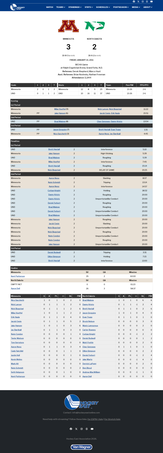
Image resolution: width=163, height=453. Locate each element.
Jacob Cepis (105, 113)
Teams (59, 7)
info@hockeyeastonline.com (86, 409)
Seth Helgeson (17, 369)
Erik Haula (115, 113)
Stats (88, 7)
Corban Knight (54, 190)
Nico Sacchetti (60, 133)
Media (135, 7)
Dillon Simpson (54, 255)
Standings (73, 7)
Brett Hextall (104, 129)
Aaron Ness (104, 133)
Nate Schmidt (54, 181)
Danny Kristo (116, 121)
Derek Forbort (54, 202)
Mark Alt (15, 361)
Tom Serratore (17, 340)
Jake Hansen (59, 113)
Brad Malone (59, 121)
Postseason (120, 7)
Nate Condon (54, 234)
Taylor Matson (17, 336)
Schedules (102, 7)
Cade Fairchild (17, 348)
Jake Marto (87, 356)
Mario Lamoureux (90, 323)
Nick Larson (103, 109)
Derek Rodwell (54, 251)
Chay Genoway (103, 121)
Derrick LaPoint (89, 361)
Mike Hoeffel (60, 109)
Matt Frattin (88, 340)
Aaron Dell (15, 286)
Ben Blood (87, 365)
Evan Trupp (116, 129)
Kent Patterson (18, 274)
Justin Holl (15, 352)
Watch (49, 7)
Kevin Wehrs (16, 356)
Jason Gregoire (60, 129)
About (146, 7)
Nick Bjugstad (115, 109)
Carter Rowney (89, 327)
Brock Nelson (89, 319)
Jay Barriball (115, 133)
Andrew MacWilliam (91, 369)
